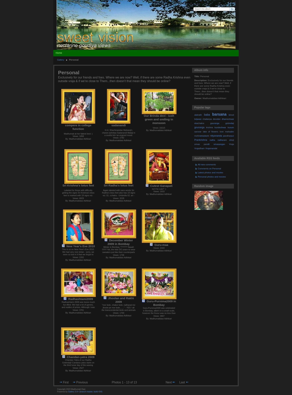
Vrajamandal (211, 148)
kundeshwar (220, 127)
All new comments (207, 164)
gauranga (214, 123)
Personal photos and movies (212, 176)
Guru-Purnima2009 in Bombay (161, 303)
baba (207, 114)
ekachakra (199, 123)
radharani (222, 140)
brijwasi (197, 119)
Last (184, 382)
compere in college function (78, 127)
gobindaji (229, 123)
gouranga (199, 127)
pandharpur (228, 136)
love (222, 131)
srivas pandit (202, 144)
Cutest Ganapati (161, 185)
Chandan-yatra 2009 (80, 357)
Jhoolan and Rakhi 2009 (121, 300)
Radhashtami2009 (80, 299)
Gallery (60, 59)
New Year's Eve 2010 (80, 246)
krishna (209, 127)
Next (170, 382)
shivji (231, 140)
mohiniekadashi (201, 136)
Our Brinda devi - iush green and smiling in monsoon (159, 119)
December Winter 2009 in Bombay (120, 242)
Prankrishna (200, 140)
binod (231, 115)
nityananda (216, 135)
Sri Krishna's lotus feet (78, 185)
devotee (217, 119)
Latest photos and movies (210, 172)
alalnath (198, 115)
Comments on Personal (209, 168)
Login (232, 3)
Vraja (231, 144)
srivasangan (219, 144)
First (64, 382)
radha (212, 140)
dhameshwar (228, 119)
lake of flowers (210, 131)
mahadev (229, 131)
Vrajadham (199, 148)
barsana (219, 114)
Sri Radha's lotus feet (118, 185)
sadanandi (118, 125)
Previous (80, 382)
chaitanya (207, 119)
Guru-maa (161, 244)
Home (59, 53)
